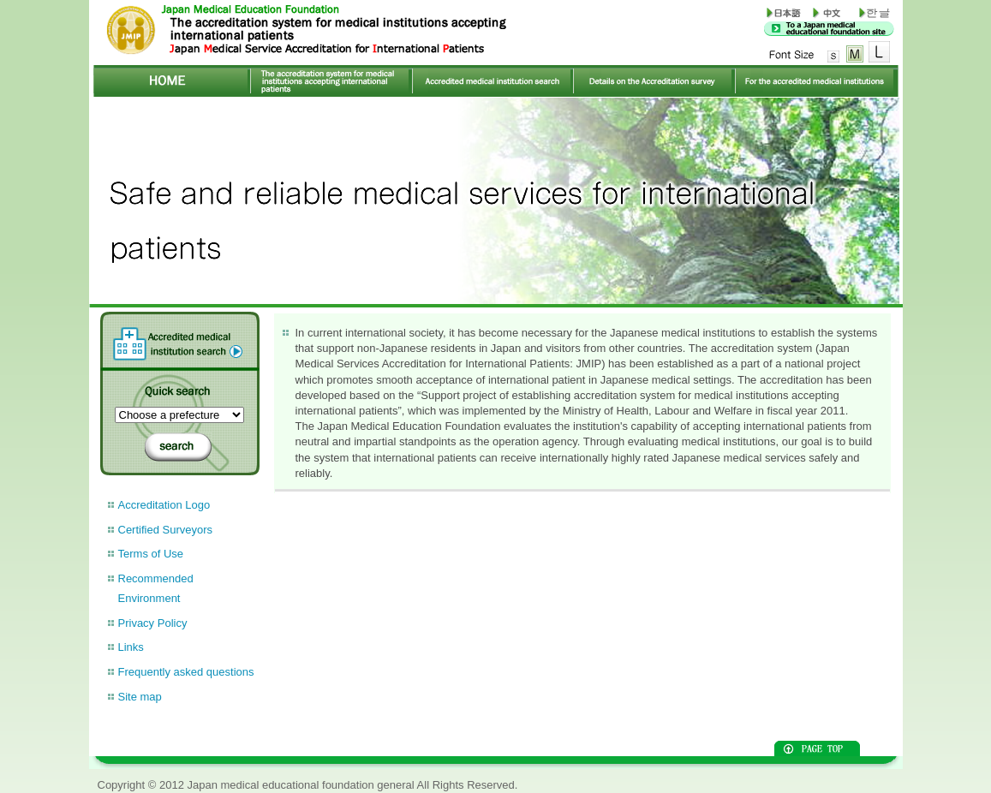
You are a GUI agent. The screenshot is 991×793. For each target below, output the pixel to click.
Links (131, 647)
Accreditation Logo (164, 504)
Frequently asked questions (186, 671)
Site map (140, 696)
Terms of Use (151, 553)
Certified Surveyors (165, 529)
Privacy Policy (153, 623)
